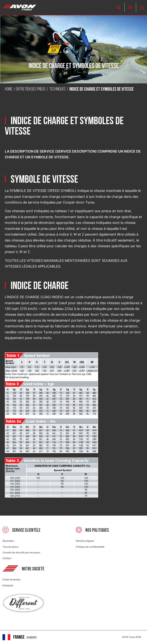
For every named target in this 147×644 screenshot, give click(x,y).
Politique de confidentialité (90, 546)
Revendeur (8, 540)
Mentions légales (85, 540)
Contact (6, 558)
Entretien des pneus (31, 89)
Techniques (57, 89)
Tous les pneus (10, 546)
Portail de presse (11, 579)
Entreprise (7, 585)
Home (8, 89)
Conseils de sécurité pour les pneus (21, 552)
